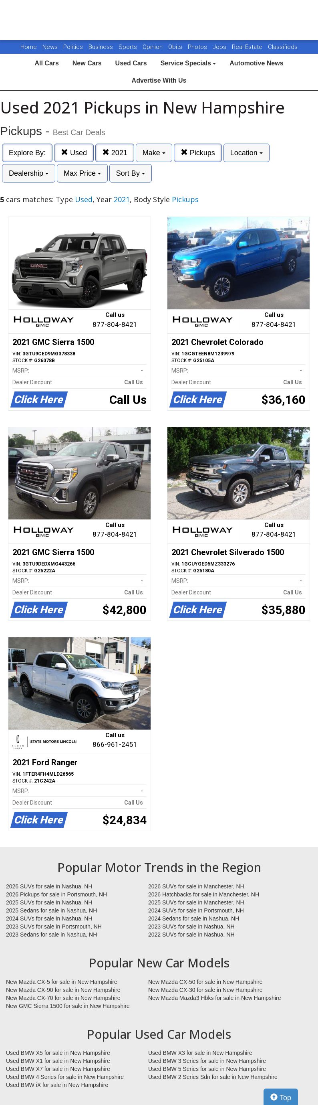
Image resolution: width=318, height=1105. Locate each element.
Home (28, 47)
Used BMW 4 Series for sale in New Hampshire (65, 1077)
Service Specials (188, 63)
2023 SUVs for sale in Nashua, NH (191, 926)
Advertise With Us (159, 80)
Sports (129, 47)
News (50, 47)
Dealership (28, 173)
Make (154, 153)
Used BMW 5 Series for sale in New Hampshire (207, 1069)
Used (74, 152)
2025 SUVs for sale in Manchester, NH (196, 902)
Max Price (82, 173)
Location (246, 153)
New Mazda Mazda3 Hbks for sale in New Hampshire (214, 998)
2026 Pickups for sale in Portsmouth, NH (56, 894)
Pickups (198, 152)
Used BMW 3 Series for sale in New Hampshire (207, 1061)
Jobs (220, 47)
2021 (114, 152)
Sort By (130, 173)
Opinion (153, 47)
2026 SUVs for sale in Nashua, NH (49, 886)
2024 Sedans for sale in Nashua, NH (193, 918)
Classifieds (283, 47)
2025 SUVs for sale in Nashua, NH (49, 902)
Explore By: (27, 153)
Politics (73, 47)
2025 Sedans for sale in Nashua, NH (51, 910)
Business (102, 47)
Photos (198, 47)
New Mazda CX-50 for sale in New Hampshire (205, 982)
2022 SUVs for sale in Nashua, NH (191, 934)
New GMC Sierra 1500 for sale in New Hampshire (68, 1006)
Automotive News (256, 63)
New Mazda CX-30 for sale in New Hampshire (205, 990)
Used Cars (131, 63)
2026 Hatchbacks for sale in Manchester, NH (203, 894)
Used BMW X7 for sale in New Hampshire (58, 1069)
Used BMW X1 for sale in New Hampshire (58, 1061)
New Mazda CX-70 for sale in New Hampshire (63, 998)
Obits (176, 47)
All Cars (46, 63)
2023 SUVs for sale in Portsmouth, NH (54, 926)
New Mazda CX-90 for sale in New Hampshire (63, 990)
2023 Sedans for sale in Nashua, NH (51, 934)
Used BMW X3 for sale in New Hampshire (200, 1053)
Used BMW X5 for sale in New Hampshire (58, 1053)
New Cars (87, 63)
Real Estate (248, 47)
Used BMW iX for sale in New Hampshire (57, 1085)
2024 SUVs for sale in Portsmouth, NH (196, 910)
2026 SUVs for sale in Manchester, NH (196, 886)
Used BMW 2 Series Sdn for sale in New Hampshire (213, 1077)
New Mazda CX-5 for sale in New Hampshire (61, 982)
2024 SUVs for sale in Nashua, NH (49, 918)
